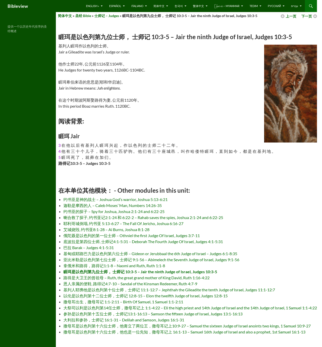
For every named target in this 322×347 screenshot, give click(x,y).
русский (274, 6)
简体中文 (159, 6)
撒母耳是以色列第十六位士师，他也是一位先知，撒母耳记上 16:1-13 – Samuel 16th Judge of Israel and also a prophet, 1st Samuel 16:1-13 (184, 331)
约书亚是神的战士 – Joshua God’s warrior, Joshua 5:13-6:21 (115, 199)
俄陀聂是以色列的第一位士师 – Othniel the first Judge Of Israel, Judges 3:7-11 (131, 235)
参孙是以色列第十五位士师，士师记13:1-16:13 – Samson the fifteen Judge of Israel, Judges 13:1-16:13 (153, 313)
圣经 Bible (83, 16)
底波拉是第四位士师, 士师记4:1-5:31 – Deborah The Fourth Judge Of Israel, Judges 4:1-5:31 (143, 241)
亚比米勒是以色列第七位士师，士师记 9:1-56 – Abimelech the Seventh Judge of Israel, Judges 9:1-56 (151, 259)
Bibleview (18, 6)
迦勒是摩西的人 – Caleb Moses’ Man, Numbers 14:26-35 (112, 205)
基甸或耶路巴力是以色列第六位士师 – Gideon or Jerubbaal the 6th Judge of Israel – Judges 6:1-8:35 (150, 253)
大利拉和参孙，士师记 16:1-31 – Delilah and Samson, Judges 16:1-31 (123, 319)
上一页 (291, 16)
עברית (294, 6)
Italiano (137, 6)
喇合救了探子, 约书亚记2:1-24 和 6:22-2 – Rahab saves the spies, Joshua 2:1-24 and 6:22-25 (143, 217)
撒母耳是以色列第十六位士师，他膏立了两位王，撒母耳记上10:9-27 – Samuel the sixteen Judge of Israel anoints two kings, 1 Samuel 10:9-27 (187, 325)
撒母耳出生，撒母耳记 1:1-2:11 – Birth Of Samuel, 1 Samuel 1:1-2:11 (123, 301)
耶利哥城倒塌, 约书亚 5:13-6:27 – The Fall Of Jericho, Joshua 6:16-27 (123, 223)
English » (92, 6)
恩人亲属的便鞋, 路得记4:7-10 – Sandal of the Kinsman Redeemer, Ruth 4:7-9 (130, 283)
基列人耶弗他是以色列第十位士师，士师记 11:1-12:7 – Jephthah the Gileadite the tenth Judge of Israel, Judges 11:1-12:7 (169, 289)
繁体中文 (198, 6)
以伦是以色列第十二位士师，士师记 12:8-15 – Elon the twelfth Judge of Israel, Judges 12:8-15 (145, 295)
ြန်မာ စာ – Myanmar (226, 6)
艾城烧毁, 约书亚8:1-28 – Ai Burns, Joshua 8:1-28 (106, 229)
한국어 (179, 6)
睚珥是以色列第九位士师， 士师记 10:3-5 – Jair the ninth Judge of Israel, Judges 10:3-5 (140, 271)
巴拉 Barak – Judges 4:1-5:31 (88, 247)
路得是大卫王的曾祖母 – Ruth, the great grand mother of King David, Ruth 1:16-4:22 (136, 277)
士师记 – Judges (106, 16)
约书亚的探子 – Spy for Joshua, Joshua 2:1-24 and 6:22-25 (114, 211)
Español (115, 6)
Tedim (254, 6)
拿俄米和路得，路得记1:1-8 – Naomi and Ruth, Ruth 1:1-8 (114, 265)
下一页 (306, 16)
